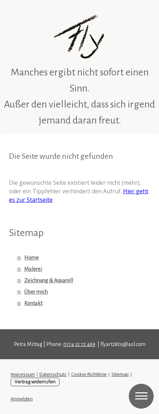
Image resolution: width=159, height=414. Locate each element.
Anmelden (22, 398)
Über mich (36, 292)
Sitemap (120, 374)
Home (31, 258)
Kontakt (33, 303)
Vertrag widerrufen (35, 381)
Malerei (33, 269)
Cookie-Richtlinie (89, 374)
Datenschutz (53, 374)
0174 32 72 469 (79, 344)
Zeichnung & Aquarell (48, 280)
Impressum (23, 374)
